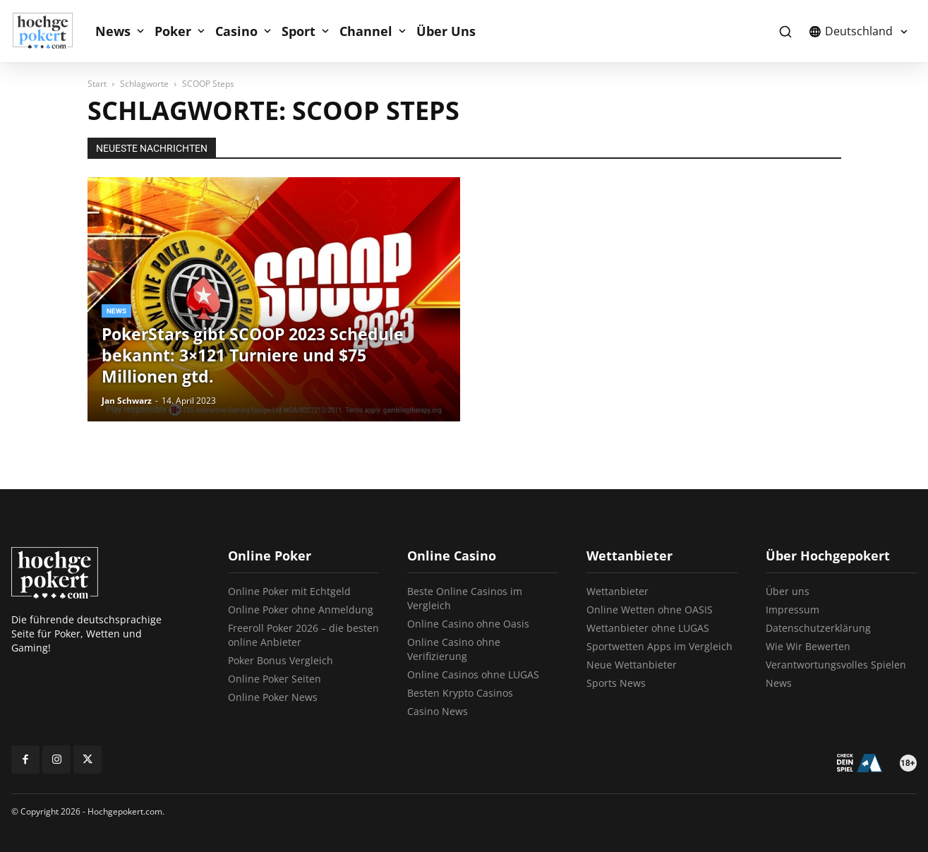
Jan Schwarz (127, 401)
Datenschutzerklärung (818, 628)
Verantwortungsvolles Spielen (836, 664)
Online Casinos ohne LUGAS (473, 674)
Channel (365, 31)
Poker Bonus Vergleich (280, 660)
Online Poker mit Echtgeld (289, 591)
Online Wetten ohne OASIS (649, 609)
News (113, 31)
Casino (236, 31)
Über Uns (446, 31)
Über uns (787, 591)
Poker (173, 31)
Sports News (616, 683)
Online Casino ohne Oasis (468, 623)
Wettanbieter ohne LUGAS (647, 628)
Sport (298, 31)
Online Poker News (273, 697)
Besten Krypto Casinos (460, 693)
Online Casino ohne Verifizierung (453, 649)
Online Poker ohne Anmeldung (300, 609)
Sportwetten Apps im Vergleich (659, 646)
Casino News (437, 711)
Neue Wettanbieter (631, 664)
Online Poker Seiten (274, 678)
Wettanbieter (617, 591)
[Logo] (50, 31)
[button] (785, 31)
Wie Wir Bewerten (808, 646)
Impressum (792, 609)
